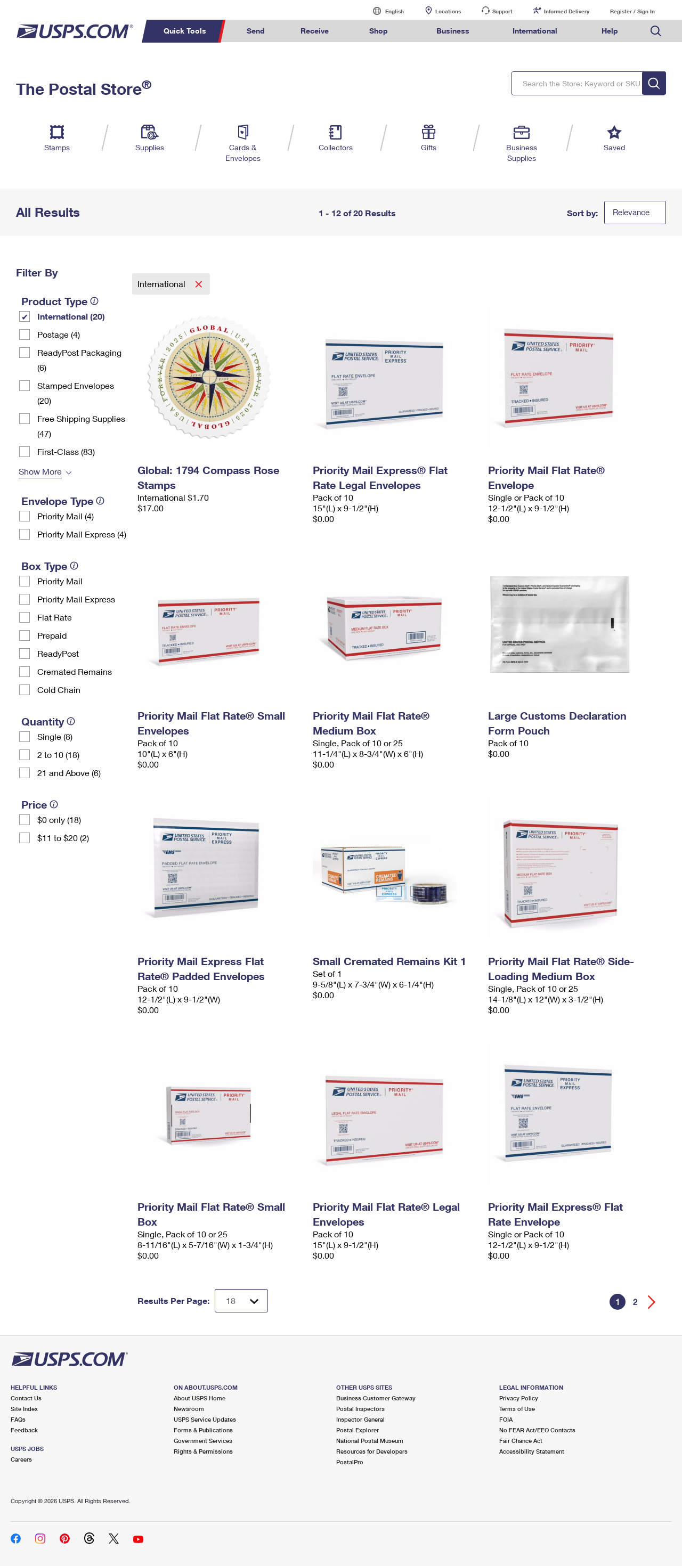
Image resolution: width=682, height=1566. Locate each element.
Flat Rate (54, 617)
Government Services (203, 1440)
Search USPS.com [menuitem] (656, 31)
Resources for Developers (372, 1451)
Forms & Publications (203, 1429)
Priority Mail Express (76, 599)
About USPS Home (199, 1397)
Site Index (24, 1408)
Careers (21, 1459)
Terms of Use (517, 1408)
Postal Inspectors (360, 1408)
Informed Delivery (566, 11)
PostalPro (349, 1461)
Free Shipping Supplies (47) (81, 425)
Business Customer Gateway (376, 1397)
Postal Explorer (357, 1429)
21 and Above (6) (69, 773)
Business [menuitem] (452, 30)
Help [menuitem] (610, 30)
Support (502, 11)
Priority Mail (60, 581)
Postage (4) (58, 334)
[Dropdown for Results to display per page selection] (241, 1300)
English (383, 11)
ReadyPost (58, 653)
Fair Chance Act (520, 1440)
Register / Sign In (632, 11)
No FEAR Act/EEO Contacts (537, 1429)
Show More (40, 471)
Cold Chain (58, 689)
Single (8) (54, 736)
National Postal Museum (369, 1440)
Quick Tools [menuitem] (185, 30)
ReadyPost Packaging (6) (79, 359)
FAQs (18, 1419)
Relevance (631, 212)
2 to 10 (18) (58, 754)
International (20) (71, 316)
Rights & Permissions (203, 1451)
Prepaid (52, 635)
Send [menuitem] (256, 30)
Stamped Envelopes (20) (75, 392)
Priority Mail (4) (65, 516)
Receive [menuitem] (315, 30)
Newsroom (189, 1408)
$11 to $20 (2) (63, 838)
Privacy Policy (518, 1397)
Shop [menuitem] (378, 30)
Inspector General (360, 1419)
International (162, 284)
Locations (448, 11)
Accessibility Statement (531, 1451)
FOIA (506, 1419)
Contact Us (26, 1397)
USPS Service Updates (205, 1419)
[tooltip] (94, 301)
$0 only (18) (59, 819)
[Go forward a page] (652, 1302)
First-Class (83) (66, 451)
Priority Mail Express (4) (81, 534)
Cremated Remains (74, 671)
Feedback (24, 1429)
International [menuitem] (535, 30)
